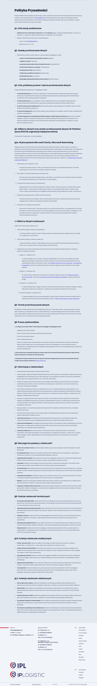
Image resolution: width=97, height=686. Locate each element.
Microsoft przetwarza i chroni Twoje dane (67, 298)
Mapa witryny (82, 660)
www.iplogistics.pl (40, 18)
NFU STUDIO (84, 684)
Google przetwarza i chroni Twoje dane (61, 263)
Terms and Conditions (15, 684)
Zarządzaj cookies (36, 684)
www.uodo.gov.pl (41, 360)
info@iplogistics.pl (32, 41)
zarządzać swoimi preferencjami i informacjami (53, 277)
